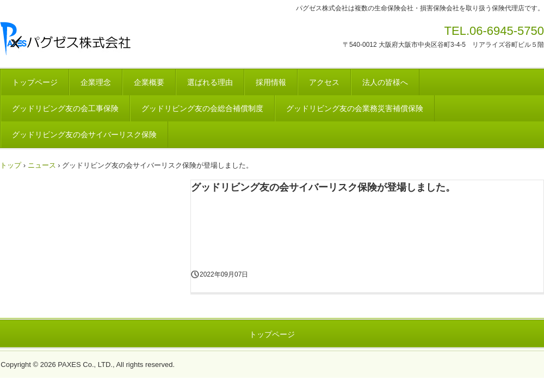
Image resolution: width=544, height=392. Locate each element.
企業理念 (96, 82)
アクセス (324, 82)
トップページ (35, 82)
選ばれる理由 (210, 82)
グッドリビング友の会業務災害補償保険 (354, 108)
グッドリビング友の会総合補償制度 (202, 108)
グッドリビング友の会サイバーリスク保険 (84, 134)
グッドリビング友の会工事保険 (65, 108)
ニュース (42, 165)
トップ (10, 165)
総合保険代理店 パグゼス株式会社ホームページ (120, 39)
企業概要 (149, 82)
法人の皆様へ (385, 82)
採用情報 (271, 82)
